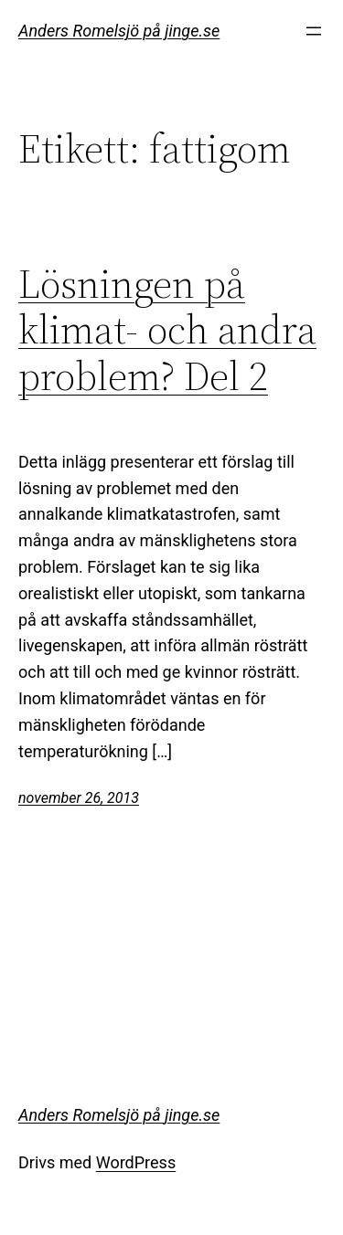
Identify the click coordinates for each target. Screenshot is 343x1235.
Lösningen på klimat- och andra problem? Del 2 (167, 330)
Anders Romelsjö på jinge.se (119, 30)
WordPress (136, 1162)
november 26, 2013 (78, 798)
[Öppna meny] (314, 31)
